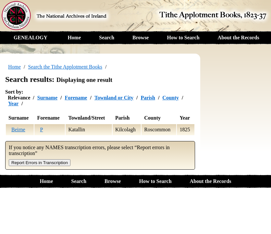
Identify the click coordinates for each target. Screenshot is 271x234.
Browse (140, 37)
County (170, 97)
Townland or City (113, 97)
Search (106, 37)
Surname (47, 97)
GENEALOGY (30, 37)
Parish (148, 97)
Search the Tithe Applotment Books (65, 67)
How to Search (183, 37)
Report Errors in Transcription (39, 162)
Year (13, 103)
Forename (76, 97)
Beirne (18, 129)
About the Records (238, 37)
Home (74, 37)
